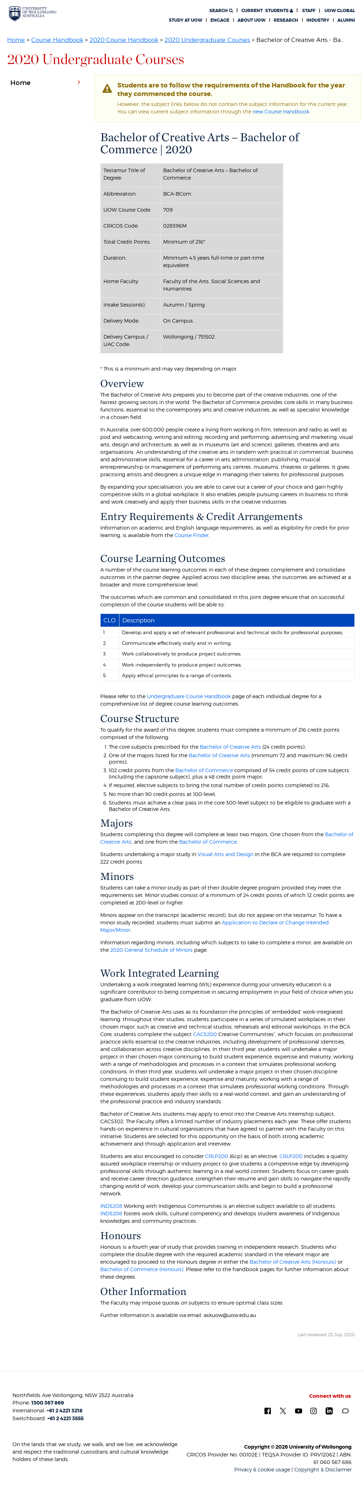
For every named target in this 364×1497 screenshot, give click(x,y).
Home (16, 39)
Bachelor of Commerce (204, 770)
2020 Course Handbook (124, 39)
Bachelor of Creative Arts (230, 747)
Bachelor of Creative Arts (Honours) (293, 1262)
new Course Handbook (281, 111)
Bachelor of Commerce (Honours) (141, 1269)
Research (286, 20)
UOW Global (340, 11)
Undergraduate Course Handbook (189, 696)
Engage (219, 20)
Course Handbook (57, 39)
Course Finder (192, 535)
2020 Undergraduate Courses (207, 39)
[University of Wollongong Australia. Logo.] (33, 13)
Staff (308, 11)
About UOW (251, 20)
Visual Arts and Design (225, 854)
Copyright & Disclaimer (323, 1469)
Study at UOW (185, 20)
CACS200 (205, 1034)
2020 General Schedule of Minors (151, 950)
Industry (317, 20)
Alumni (346, 20)
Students (267, 11)
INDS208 (111, 1206)
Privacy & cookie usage (262, 1469)
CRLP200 (216, 1156)
